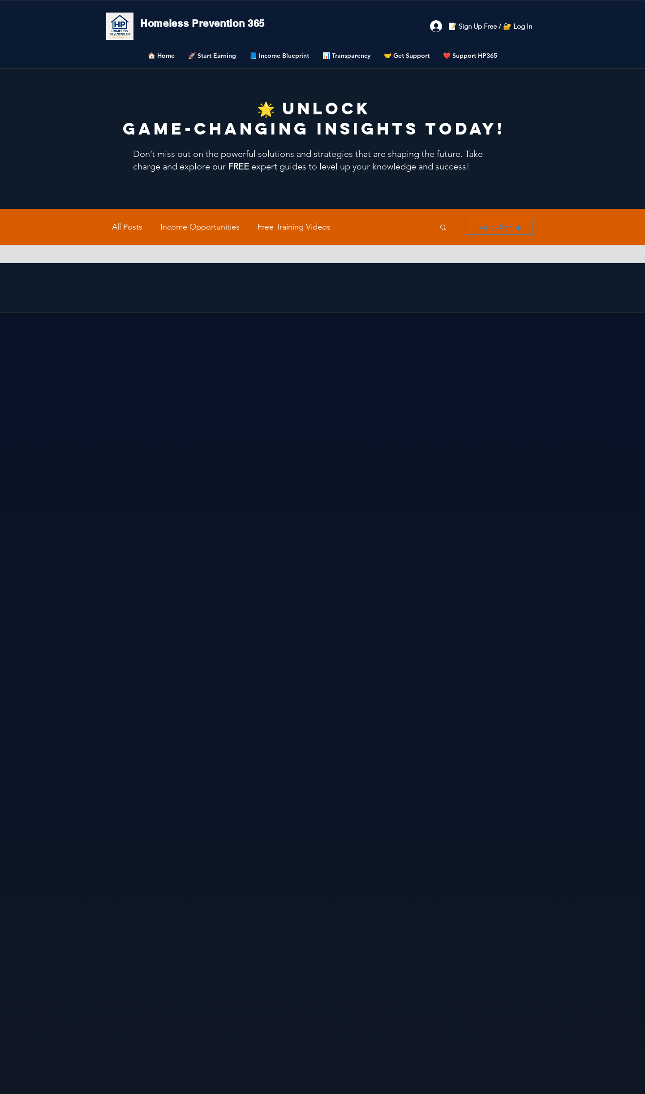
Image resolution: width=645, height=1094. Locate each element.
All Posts (127, 227)
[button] (212, 55)
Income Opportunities (200, 227)
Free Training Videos (294, 227)
